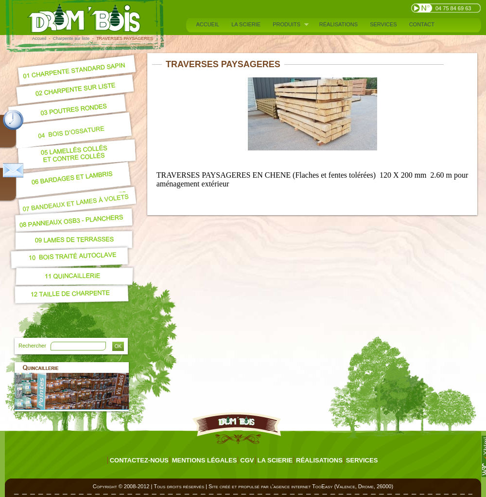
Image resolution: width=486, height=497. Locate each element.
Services (382, 24)
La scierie (245, 24)
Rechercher (32, 346)
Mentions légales (204, 460)
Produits (287, 24)
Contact (421, 24)
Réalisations (338, 24)
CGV (247, 460)
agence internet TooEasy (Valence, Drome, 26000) (333, 486)
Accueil (207, 24)
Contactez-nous (139, 460)
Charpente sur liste (71, 38)
